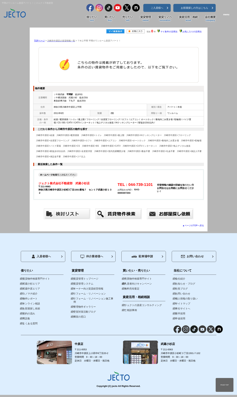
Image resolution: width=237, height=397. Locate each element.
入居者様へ (41, 256)
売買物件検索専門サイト (138, 278)
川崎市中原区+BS (90, 146)
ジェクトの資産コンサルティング (143, 305)
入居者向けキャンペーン (138, 283)
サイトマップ (182, 303)
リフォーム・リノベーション (89, 293)
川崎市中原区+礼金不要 (163, 151)
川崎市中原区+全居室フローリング (52, 140)
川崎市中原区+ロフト (81, 140)
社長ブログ (181, 288)
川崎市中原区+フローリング (177, 135)
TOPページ (39, 40)
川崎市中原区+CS (71, 146)
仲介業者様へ (91, 256)
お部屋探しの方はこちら (194, 7)
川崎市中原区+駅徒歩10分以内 (50, 151)
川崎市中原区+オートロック (132, 140)
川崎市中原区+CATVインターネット (140, 146)
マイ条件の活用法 (168, 31)
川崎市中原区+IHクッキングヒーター (144, 135)
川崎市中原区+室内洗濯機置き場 (109, 151)
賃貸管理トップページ (85, 278)
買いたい (109, 18)
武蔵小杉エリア (31, 283)
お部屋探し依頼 (31, 308)
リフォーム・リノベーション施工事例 (93, 300)
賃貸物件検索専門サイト (36, 278)
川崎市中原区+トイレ (91, 135)
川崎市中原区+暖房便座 (68, 135)
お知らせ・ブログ (185, 283)
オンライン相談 (31, 303)
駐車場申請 (142, 256)
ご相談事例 (130, 310)
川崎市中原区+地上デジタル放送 (174, 146)
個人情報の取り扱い (186, 298)
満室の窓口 (79, 316)
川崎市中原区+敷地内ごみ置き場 (163, 140)
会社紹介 (180, 278)
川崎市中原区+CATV (111, 146)
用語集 (26, 318)
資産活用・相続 (188, 18)
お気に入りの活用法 (192, 31)
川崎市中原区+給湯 (45, 135)
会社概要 (210, 18)
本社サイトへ (182, 308)
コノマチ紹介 (30, 293)
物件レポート (30, 298)
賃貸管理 (145, 18)
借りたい (91, 18)
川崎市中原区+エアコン (105, 140)
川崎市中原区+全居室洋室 (79, 151)
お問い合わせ (192, 256)
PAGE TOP (224, 385)
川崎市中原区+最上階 (114, 135)
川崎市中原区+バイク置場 (48, 146)
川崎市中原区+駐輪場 (191, 140)
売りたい (127, 18)
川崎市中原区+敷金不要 (138, 151)
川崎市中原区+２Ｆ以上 (74, 156)
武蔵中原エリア (31, 288)
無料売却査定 (131, 288)
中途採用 (180, 318)
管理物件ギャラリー (84, 306)
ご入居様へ (157, 7)
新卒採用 (180, 313)
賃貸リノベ (165, 18)
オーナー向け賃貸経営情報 (88, 288)
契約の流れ (29, 313)
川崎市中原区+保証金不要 (48, 156)
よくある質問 (30, 323)
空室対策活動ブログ (84, 311)
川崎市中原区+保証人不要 (189, 151)
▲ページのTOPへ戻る (193, 225)
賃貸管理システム (83, 283)
